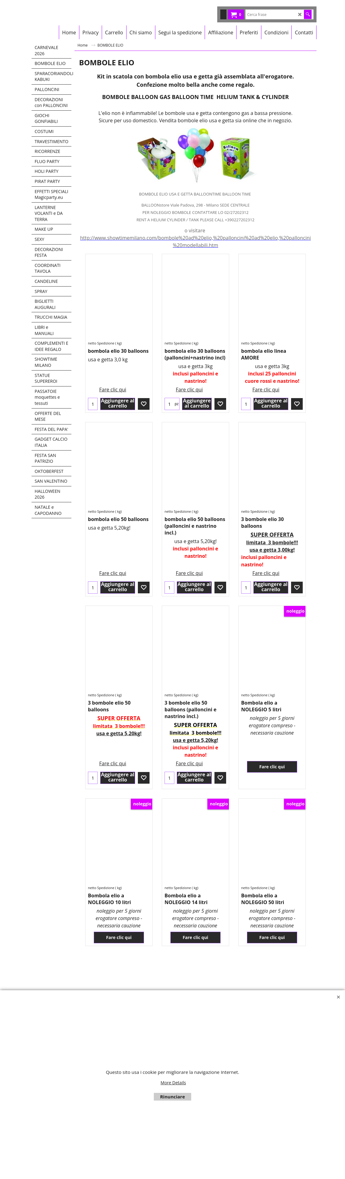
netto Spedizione (101, 343)
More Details (173, 1083)
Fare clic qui (112, 374)
